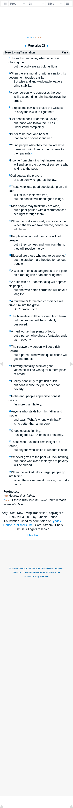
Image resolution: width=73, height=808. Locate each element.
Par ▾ (65, 52)
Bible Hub (32, 535)
